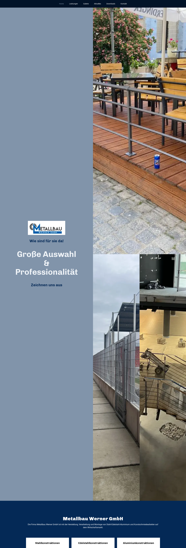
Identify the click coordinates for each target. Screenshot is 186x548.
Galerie (86, 4)
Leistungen (73, 4)
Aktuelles (97, 4)
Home (61, 4)
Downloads (110, 4)
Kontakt (124, 4)
